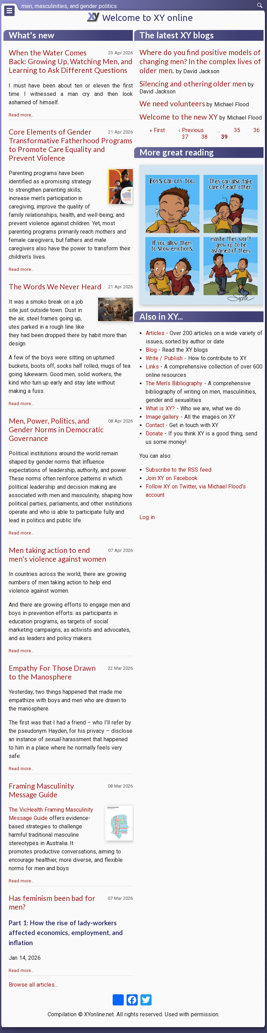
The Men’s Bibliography (174, 383)
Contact (155, 425)
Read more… (21, 114)
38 (204, 137)
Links (152, 366)
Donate (154, 433)
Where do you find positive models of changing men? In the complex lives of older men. (200, 61)
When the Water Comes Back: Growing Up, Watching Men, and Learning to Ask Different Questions (70, 61)
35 (237, 130)
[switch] (260, 5)
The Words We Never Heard (55, 286)
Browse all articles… (33, 984)
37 (185, 137)
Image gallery (162, 416)
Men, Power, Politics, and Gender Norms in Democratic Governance (56, 429)
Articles (155, 333)
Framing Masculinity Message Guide (41, 790)
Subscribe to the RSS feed (178, 469)
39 (224, 137)
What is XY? (160, 408)
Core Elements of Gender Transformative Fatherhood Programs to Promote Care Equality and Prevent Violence (70, 144)
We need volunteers (172, 103)
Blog (151, 350)
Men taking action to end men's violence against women (57, 554)
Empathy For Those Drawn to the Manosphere (52, 672)
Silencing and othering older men (192, 83)
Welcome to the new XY (178, 116)
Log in (147, 517)
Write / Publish (164, 358)
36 (256, 130)
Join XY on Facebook (171, 478)
